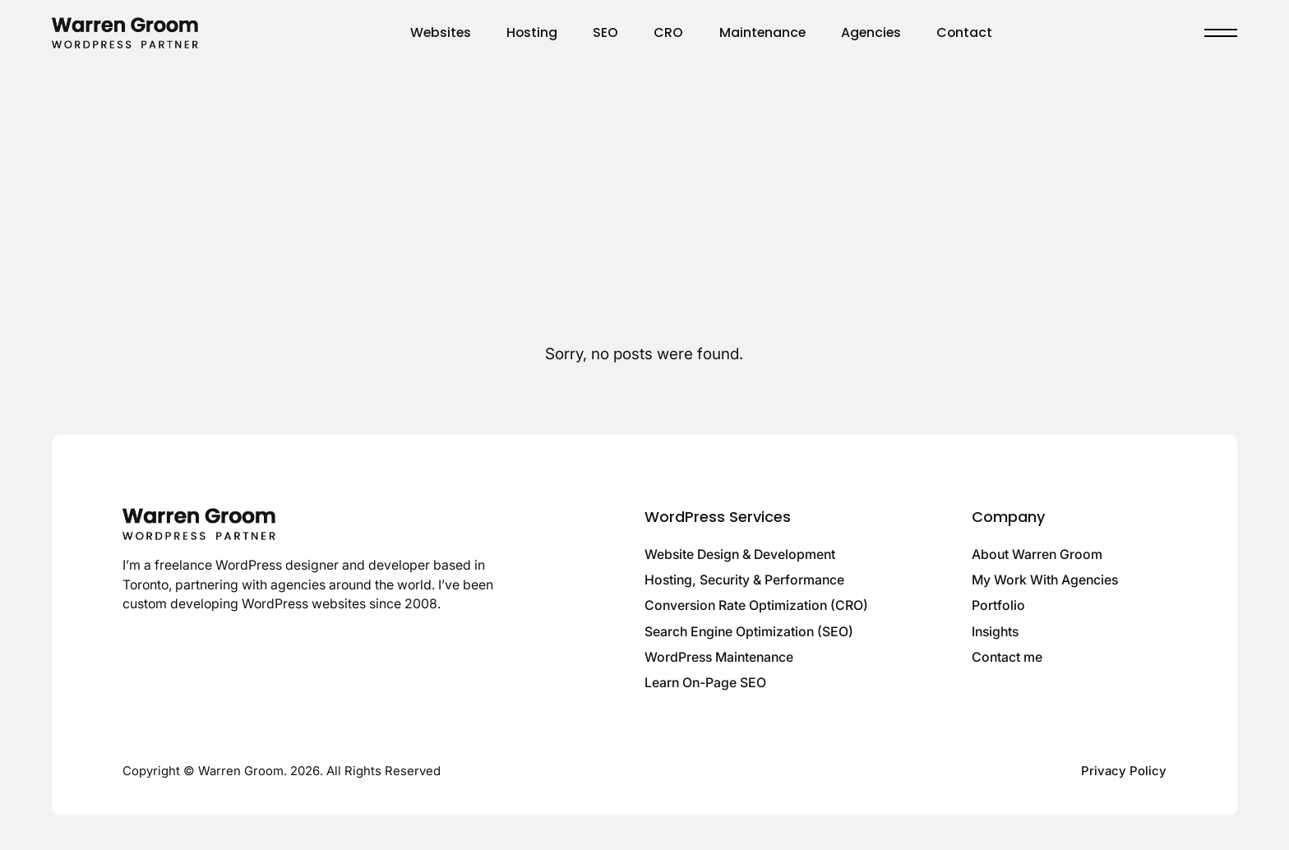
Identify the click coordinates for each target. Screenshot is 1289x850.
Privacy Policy (1124, 771)
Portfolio (998, 605)
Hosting (531, 32)
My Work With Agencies (1045, 580)
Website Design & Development (739, 554)
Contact (964, 32)
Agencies (871, 32)
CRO (668, 32)
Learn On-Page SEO (705, 683)
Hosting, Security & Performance (744, 580)
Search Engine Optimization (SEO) (748, 632)
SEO (605, 32)
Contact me (1007, 657)
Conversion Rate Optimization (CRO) (756, 605)
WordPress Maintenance (718, 657)
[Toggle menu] (1220, 32)
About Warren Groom (1037, 554)
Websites (440, 32)
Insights (995, 632)
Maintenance (762, 32)
